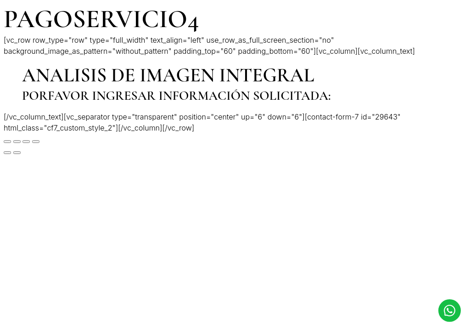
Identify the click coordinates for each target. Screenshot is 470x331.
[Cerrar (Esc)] (7, 141)
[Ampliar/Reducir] (35, 141)
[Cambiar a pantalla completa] (26, 141)
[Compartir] (17, 141)
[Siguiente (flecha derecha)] (17, 152)
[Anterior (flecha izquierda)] (7, 152)
